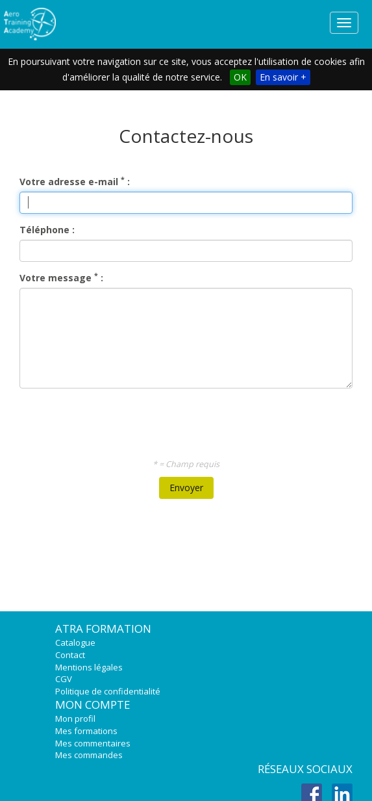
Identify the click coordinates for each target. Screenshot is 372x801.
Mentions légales (89, 667)
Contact (70, 655)
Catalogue (75, 642)
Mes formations (86, 731)
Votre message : (61, 278)
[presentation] (187, 423)
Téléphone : (47, 229)
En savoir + (283, 77)
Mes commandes (89, 755)
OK (240, 77)
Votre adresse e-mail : (74, 181)
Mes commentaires (92, 743)
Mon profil (75, 718)
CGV (63, 679)
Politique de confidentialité (107, 691)
